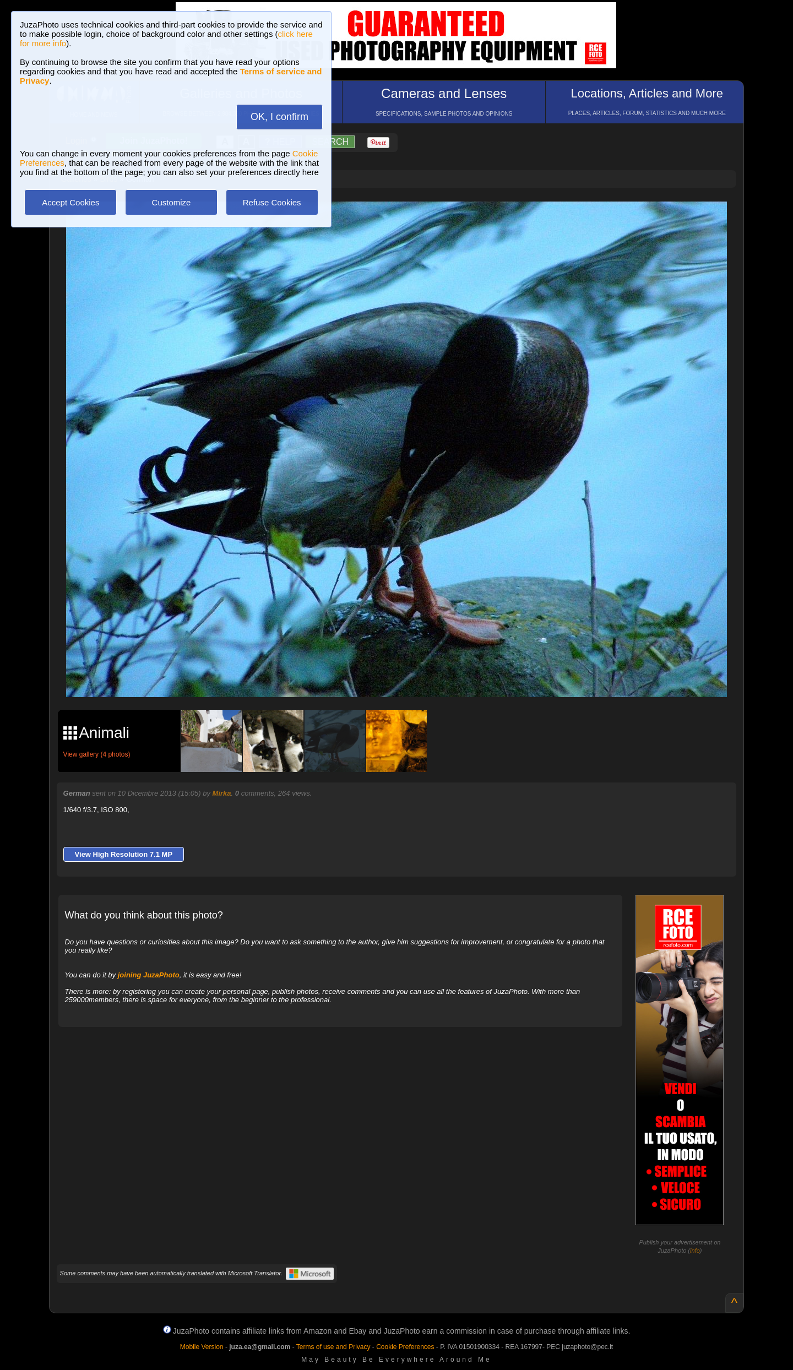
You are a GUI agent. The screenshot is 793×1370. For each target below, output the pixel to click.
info (695, 1250)
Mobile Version (202, 1347)
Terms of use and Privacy (333, 1347)
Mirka (222, 793)
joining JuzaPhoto (149, 975)
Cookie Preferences (405, 1347)
